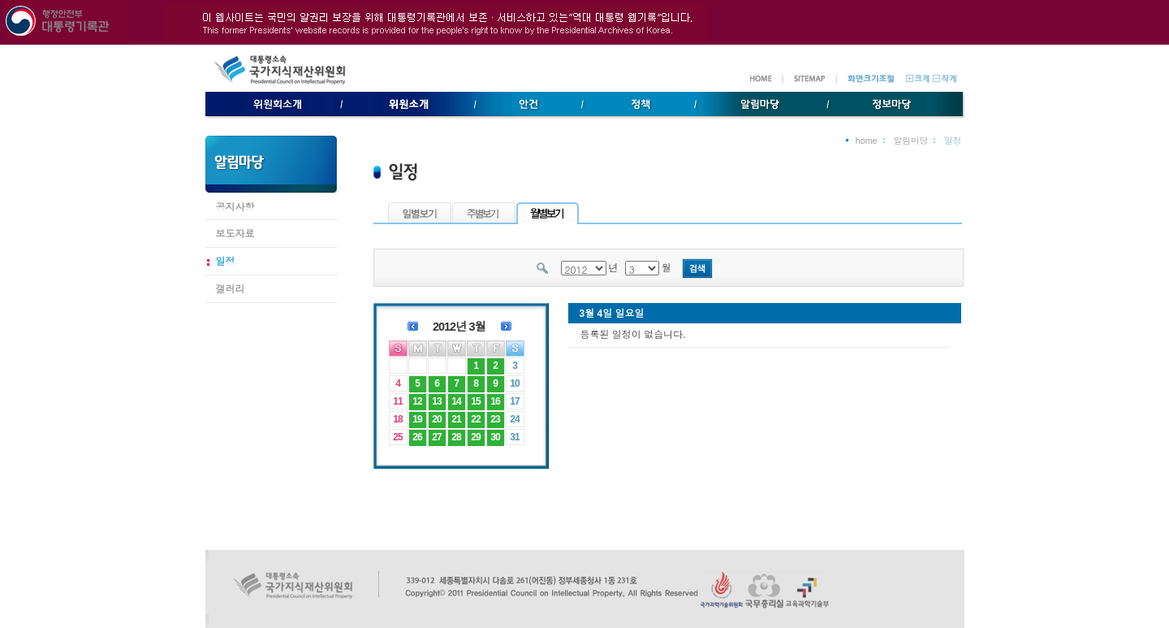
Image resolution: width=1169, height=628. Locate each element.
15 (475, 401)
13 (436, 401)
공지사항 (235, 207)
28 (455, 437)
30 (494, 437)
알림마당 (911, 140)
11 (397, 401)
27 (436, 437)
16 (494, 401)
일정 (225, 261)
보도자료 (235, 234)
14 (455, 401)
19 (416, 419)
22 (475, 419)
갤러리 (230, 289)
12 (416, 401)
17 (514, 401)
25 (397, 437)
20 (436, 419)
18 (397, 419)
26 (416, 437)
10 (514, 383)
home (867, 140)
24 (514, 419)
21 (455, 419)
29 (475, 437)
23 (494, 419)
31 (514, 437)
